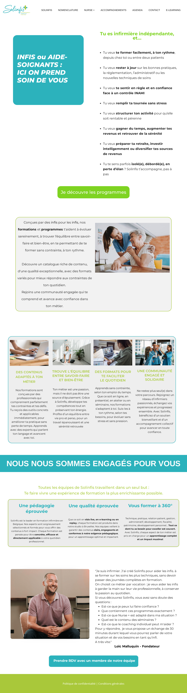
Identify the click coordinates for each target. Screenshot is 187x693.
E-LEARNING (173, 10)
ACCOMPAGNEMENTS (113, 10)
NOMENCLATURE (68, 10)
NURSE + (89, 10)
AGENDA (137, 10)
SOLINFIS (46, 10)
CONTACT (154, 10)
